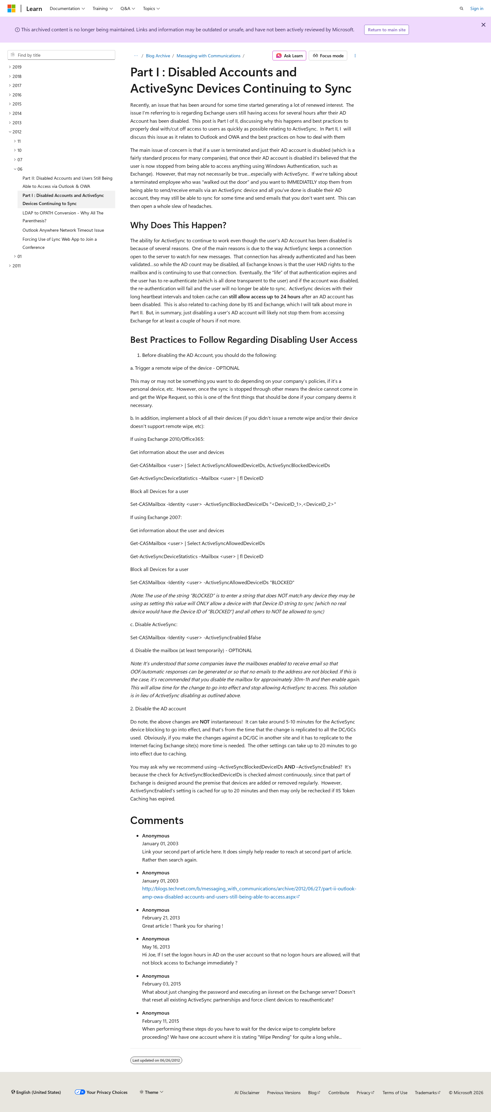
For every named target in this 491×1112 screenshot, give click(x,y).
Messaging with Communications (208, 56)
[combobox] (61, 55)
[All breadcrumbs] (135, 56)
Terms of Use (395, 1092)
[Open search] (461, 8)
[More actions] (355, 56)
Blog (312, 1092)
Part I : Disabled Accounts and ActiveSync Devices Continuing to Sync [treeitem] (63, 199)
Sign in (476, 8)
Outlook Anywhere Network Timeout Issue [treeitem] (63, 230)
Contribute (338, 1092)
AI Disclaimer (247, 1092)
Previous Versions (284, 1092)
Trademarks (426, 1092)
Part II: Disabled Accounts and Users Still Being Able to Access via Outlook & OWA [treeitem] (67, 182)
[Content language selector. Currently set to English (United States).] (36, 1092)
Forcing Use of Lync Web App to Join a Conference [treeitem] (60, 243)
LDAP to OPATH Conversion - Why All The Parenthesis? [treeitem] (63, 217)
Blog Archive (158, 56)
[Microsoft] (12, 8)
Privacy (363, 1092)
